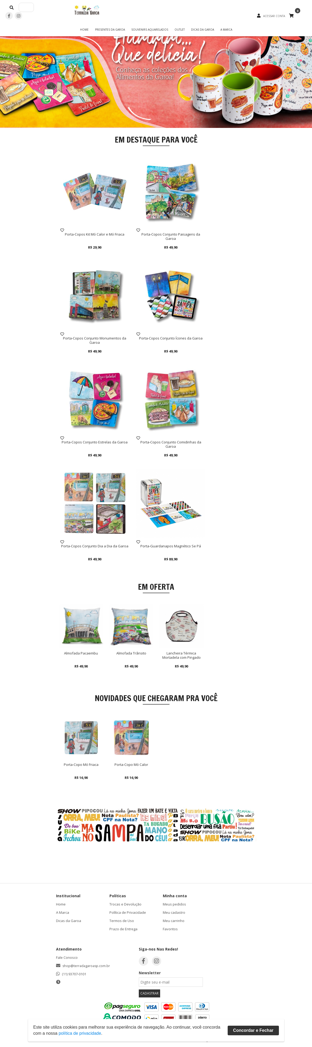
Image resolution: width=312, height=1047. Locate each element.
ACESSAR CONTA (274, 16)
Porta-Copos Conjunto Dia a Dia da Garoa (94, 546)
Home (84, 29)
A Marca (226, 29)
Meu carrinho (173, 920)
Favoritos (170, 929)
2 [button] (160, 122)
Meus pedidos (174, 904)
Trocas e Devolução (125, 904)
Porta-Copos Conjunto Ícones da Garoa (171, 338)
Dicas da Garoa (202, 29)
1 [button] (152, 122)
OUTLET (180, 29)
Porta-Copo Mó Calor (131, 764)
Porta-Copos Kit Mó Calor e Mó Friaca (94, 234)
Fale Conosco (67, 957)
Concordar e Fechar (253, 1030)
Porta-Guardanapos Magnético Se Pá (170, 546)
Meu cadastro (174, 912)
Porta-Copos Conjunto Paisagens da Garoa (170, 236)
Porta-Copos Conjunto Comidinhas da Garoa (170, 444)
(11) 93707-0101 (74, 974)
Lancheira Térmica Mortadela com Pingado (181, 655)
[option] (156, 74)
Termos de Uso (121, 920)
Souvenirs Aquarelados (149, 29)
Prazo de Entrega (123, 929)
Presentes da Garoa (110, 29)
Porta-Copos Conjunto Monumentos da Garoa (94, 340)
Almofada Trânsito (131, 653)
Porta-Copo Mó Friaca (81, 764)
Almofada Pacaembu (81, 653)
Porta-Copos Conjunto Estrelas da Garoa (95, 442)
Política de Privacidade (127, 912)
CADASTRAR (149, 993)
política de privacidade (80, 1033)
